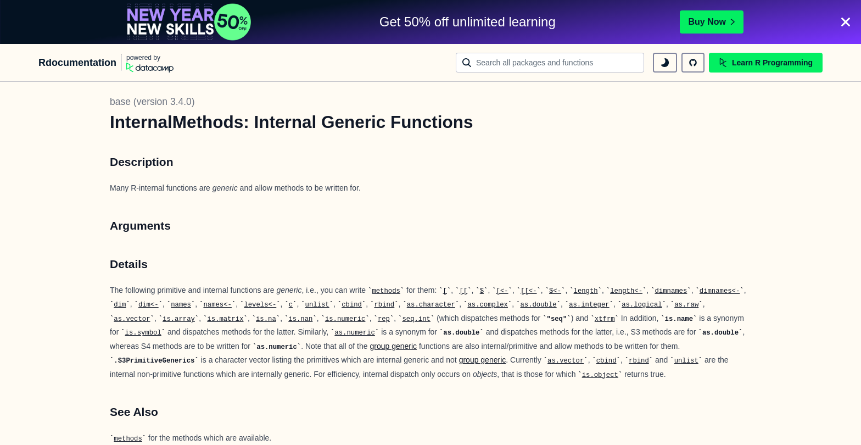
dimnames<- (720, 291)
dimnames (671, 291)
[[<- (528, 291)
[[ (463, 291)
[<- (502, 291)
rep (384, 319)
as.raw (686, 305)
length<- (626, 291)
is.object (600, 375)
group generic (393, 346)
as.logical (642, 305)
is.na (266, 319)
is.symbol (143, 333)
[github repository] (693, 63)
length (586, 291)
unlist (317, 305)
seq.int (416, 319)
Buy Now (712, 21)
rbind (384, 305)
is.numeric (345, 319)
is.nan (300, 319)
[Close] (846, 22)
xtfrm (605, 319)
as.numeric (354, 333)
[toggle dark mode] (665, 63)
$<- (555, 291)
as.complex (487, 305)
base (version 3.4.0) (152, 101)
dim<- (148, 305)
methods (386, 291)
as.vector (132, 319)
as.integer (589, 305)
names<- (217, 305)
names (181, 305)
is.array (179, 319)
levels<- (260, 305)
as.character (431, 305)
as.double (538, 305)
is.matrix (225, 319)
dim (120, 305)
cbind (352, 305)
